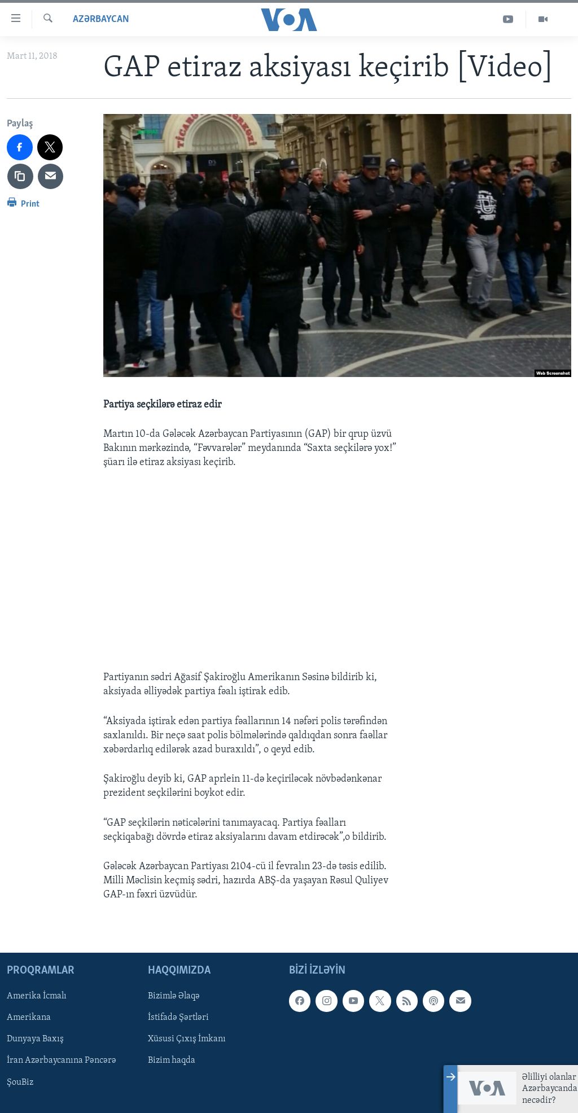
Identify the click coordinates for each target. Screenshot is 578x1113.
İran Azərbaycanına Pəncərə (61, 1060)
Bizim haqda (171, 1060)
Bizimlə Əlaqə (174, 996)
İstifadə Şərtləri (178, 1017)
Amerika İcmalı (37, 996)
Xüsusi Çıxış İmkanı (187, 1039)
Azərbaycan (101, 19)
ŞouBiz (20, 1081)
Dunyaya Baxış (35, 1039)
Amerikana (29, 1017)
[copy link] (20, 177)
